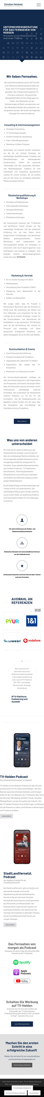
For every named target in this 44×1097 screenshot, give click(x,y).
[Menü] (37, 4)
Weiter (39, 610)
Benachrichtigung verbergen (15, 1093)
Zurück (36, 610)
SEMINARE (21, 257)
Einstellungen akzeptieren (22, 1088)
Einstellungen (34, 1093)
